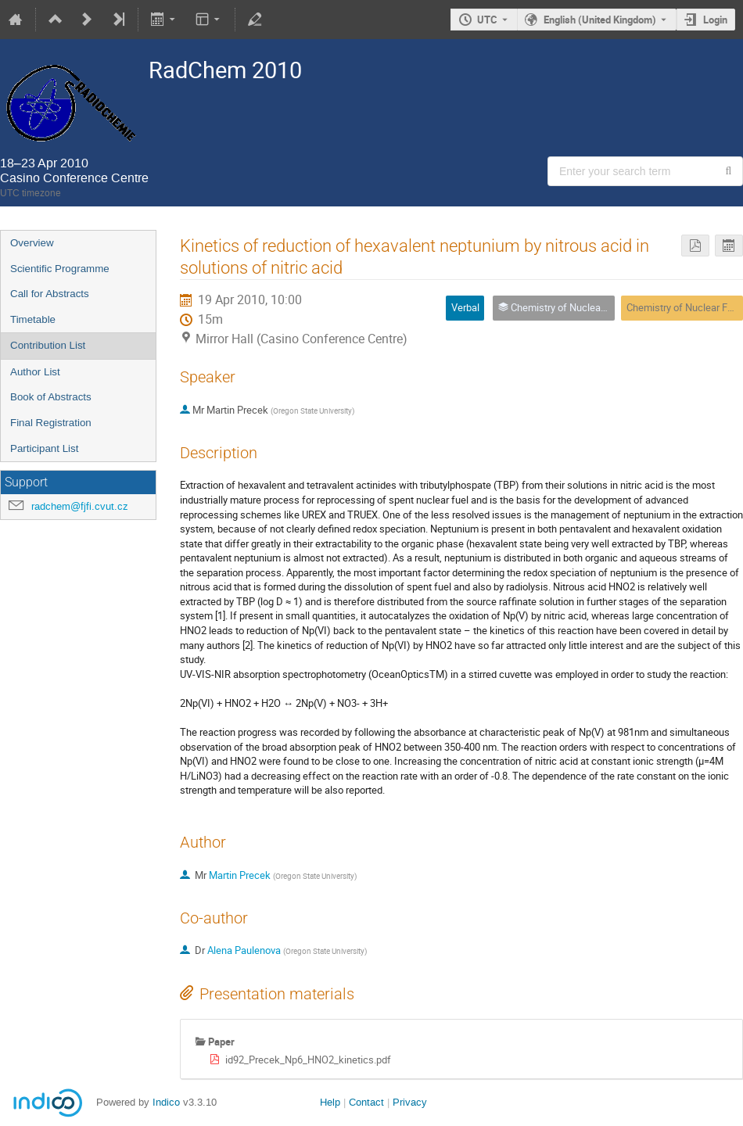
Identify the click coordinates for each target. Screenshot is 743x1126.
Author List (35, 372)
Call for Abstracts (49, 293)
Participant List (44, 448)
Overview (32, 243)
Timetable (33, 319)
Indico (166, 1102)
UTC (487, 20)
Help (330, 1102)
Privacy (410, 1102)
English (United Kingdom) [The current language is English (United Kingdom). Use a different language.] (600, 20)
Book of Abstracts (51, 397)
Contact (366, 1102)
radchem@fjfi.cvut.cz (79, 506)
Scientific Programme (59, 268)
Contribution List (47, 345)
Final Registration (51, 423)
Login (715, 20)
